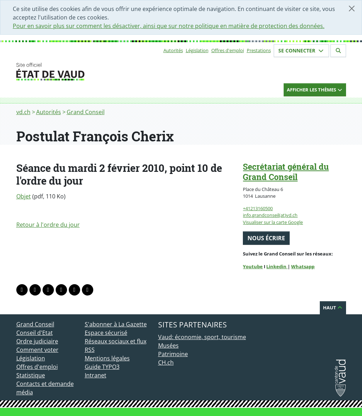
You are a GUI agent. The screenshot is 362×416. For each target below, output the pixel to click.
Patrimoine (173, 354)
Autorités (173, 50)
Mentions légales (107, 358)
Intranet (95, 375)
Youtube (253, 266)
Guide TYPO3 (102, 367)
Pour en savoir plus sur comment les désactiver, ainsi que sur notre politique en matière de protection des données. (168, 26)
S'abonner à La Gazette (116, 324)
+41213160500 (258, 208)
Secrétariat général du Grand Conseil (286, 171)
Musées (168, 345)
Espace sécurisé (106, 333)
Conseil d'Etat (34, 333)
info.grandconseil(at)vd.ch (270, 215)
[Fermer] (352, 8)
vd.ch (23, 112)
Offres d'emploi (227, 50)
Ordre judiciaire (37, 341)
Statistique (30, 375)
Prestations (259, 50)
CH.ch (166, 362)
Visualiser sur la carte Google (273, 222)
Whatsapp (302, 266)
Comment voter (37, 350)
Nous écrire (266, 238)
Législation (197, 50)
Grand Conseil (86, 112)
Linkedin (277, 266)
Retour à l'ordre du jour (48, 225)
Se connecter (301, 50)
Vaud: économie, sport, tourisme (202, 337)
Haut (333, 307)
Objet (23, 196)
